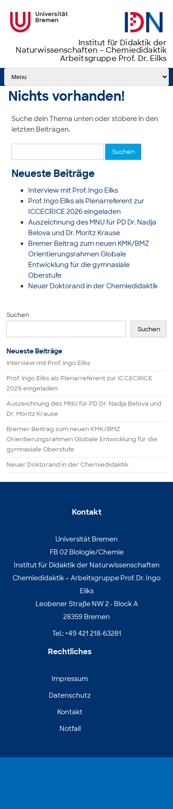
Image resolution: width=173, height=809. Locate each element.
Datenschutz (70, 695)
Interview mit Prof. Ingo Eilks (73, 190)
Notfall (70, 728)
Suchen (17, 315)
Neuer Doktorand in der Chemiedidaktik (93, 286)
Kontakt (70, 712)
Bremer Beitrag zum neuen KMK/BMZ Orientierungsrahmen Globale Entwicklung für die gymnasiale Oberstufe (81, 439)
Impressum (70, 679)
